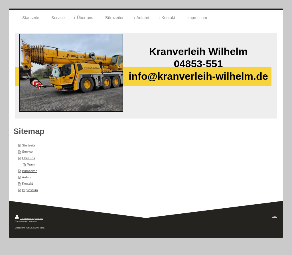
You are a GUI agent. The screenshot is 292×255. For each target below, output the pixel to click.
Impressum (30, 190)
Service (27, 151)
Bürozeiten (29, 171)
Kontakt (27, 183)
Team (31, 164)
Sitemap (39, 218)
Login (274, 216)
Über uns (28, 158)
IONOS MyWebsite (35, 228)
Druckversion (24, 218)
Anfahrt (27, 177)
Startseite (28, 145)
